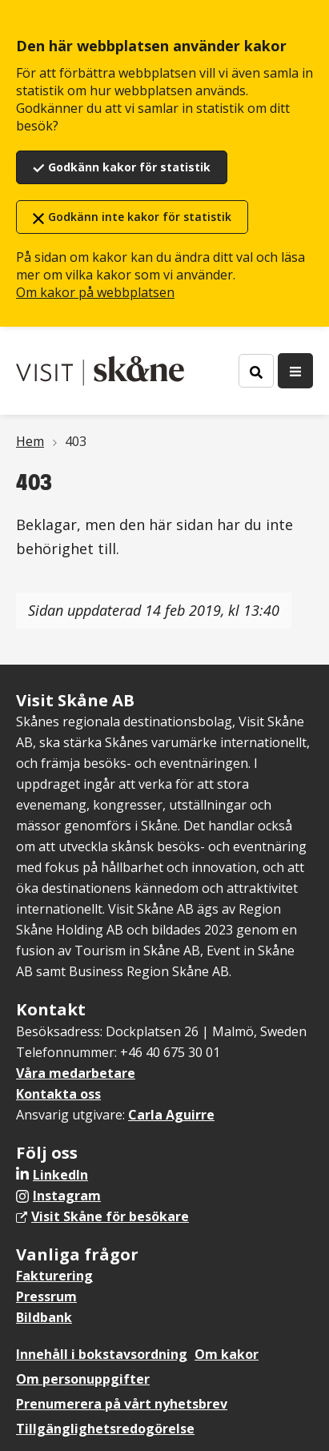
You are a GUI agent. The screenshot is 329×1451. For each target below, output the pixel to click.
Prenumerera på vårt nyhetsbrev (121, 1404)
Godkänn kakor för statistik (129, 167)
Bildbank (44, 1317)
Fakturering (54, 1275)
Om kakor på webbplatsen (95, 292)
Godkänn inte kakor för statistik (139, 216)
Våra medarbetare (75, 1073)
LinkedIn (60, 1175)
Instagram (67, 1195)
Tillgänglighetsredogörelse (105, 1428)
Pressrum (46, 1296)
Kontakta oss (58, 1094)
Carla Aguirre (171, 1114)
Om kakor (227, 1354)
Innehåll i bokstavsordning (101, 1354)
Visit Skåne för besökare (110, 1216)
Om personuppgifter (83, 1379)
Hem (30, 441)
